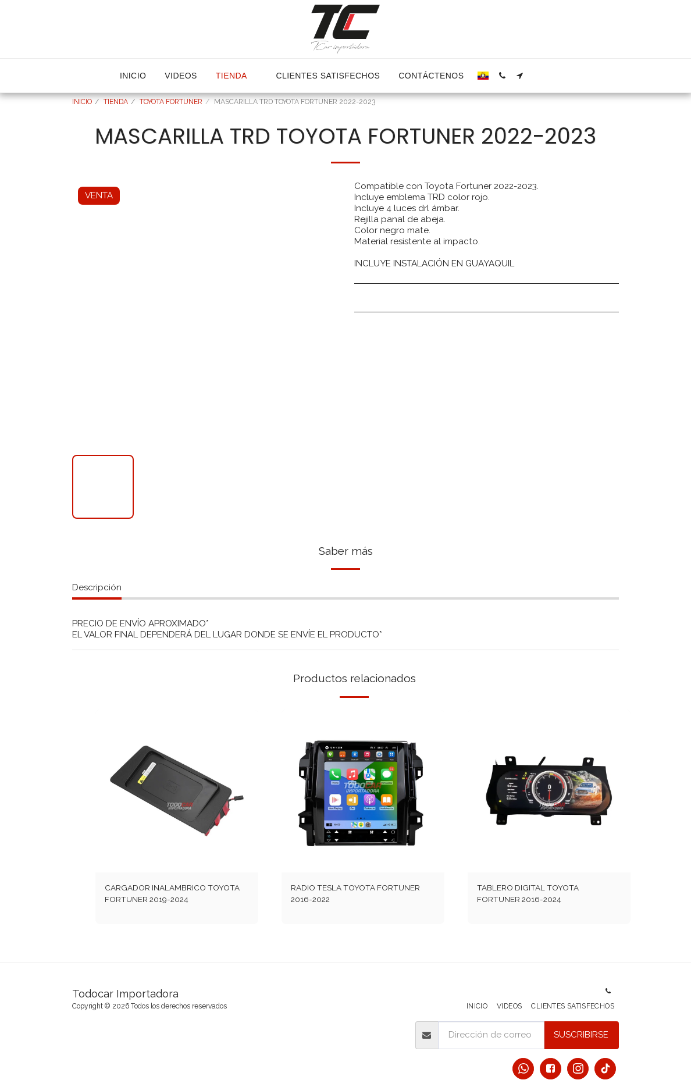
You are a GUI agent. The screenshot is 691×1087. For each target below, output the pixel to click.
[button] (502, 76)
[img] (176, 791)
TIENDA (116, 102)
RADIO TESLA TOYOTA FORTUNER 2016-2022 (361, 895)
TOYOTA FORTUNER (171, 102)
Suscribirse (581, 1034)
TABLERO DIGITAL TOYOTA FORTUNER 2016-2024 (531, 895)
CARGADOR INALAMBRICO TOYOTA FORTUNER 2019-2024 (169, 895)
